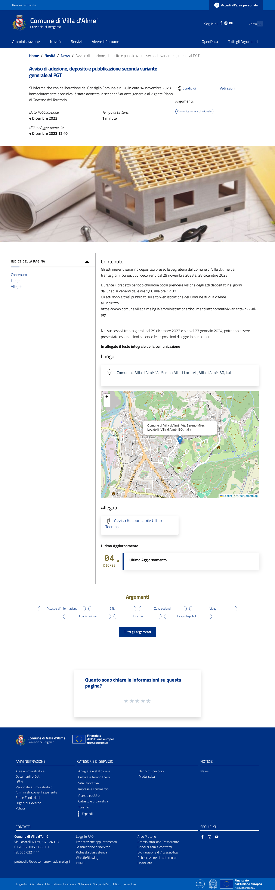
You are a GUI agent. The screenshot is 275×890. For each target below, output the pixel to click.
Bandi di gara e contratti (155, 846)
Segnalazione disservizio (93, 846)
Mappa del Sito (102, 884)
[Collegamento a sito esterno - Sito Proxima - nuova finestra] (200, 883)
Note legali (84, 884)
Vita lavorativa (88, 783)
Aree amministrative (30, 771)
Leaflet (226, 495)
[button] (180, 440)
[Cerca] (258, 24)
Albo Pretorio (147, 836)
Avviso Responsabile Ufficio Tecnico (134, 523)
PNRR (80, 862)
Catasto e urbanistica (93, 801)
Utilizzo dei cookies (124, 884)
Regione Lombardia (24, 5)
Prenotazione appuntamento (96, 841)
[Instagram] (218, 22)
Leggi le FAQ (85, 836)
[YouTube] (223, 22)
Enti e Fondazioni (28, 797)
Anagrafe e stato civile (94, 771)
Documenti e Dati (28, 776)
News (65, 56)
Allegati (16, 286)
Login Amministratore (29, 884)
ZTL (112, 608)
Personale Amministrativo (34, 787)
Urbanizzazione (87, 616)
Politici (20, 808)
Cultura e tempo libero (94, 777)
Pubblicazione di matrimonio (157, 857)
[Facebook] (213, 22)
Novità (49, 56)
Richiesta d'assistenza (91, 852)
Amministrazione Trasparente (36, 792)
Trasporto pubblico (188, 616)
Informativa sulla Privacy (60, 884)
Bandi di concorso (151, 771)
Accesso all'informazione (62, 608)
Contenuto (19, 274)
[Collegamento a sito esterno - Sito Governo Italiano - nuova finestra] (213, 883)
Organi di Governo (28, 802)
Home (34, 56)
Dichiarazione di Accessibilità (158, 852)
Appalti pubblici (89, 795)
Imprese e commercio (93, 789)
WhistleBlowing (87, 857)
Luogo (15, 280)
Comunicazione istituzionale (194, 111)
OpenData (145, 862)
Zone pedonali (162, 608)
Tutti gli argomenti (137, 631)
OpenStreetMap (247, 495)
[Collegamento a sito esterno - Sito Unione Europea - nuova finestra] (92, 740)
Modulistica (147, 776)
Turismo (138, 616)
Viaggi (213, 608)
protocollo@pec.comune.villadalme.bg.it (42, 861)
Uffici (19, 781)
